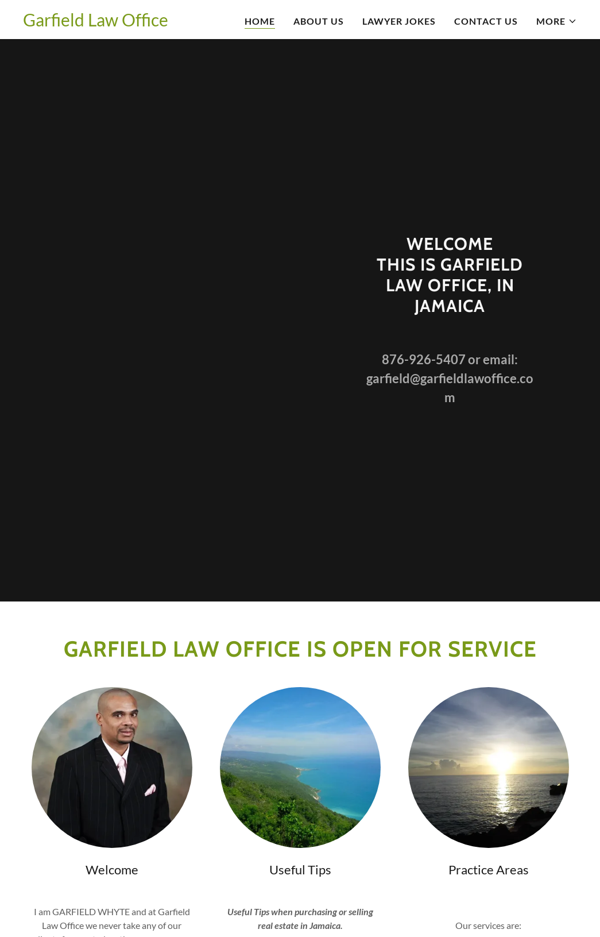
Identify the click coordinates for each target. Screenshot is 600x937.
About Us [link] (318, 21)
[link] (95, 22)
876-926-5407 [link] (424, 359)
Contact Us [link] (486, 21)
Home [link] (260, 21)
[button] (556, 21)
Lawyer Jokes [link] (399, 21)
